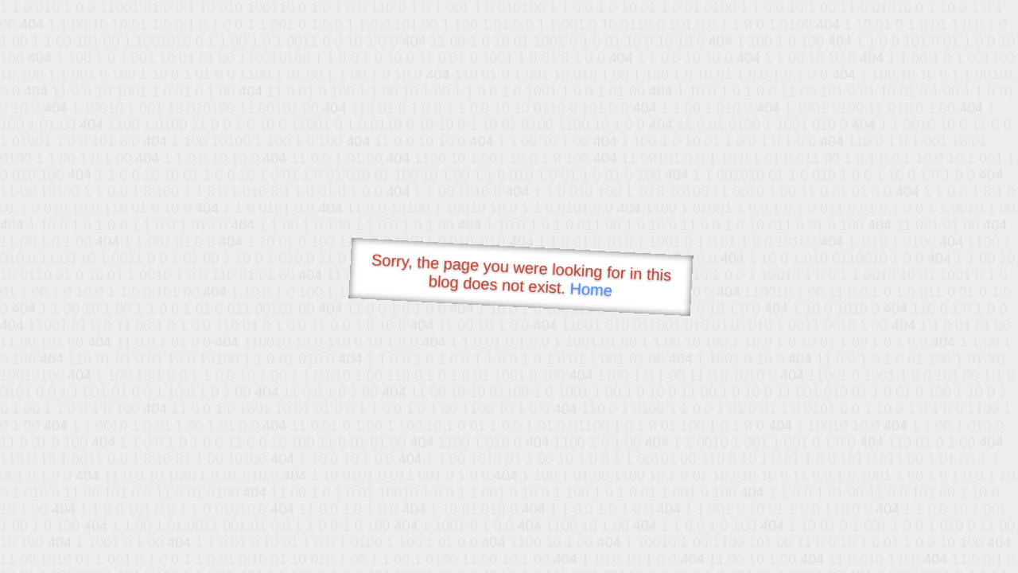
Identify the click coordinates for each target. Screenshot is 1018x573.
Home (590, 289)
